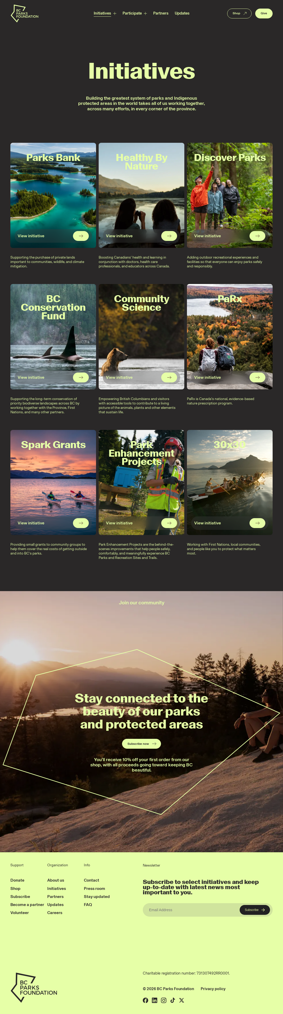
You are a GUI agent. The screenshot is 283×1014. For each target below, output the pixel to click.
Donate (17, 880)
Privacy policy (213, 988)
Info (87, 865)
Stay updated (97, 896)
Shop (240, 13)
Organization (57, 865)
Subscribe (20, 896)
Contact (91, 880)
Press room (94, 888)
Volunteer (19, 912)
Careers (54, 912)
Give (264, 13)
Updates (182, 13)
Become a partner (27, 904)
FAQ (88, 904)
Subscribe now (142, 743)
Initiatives (102, 13)
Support (17, 865)
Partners (161, 13)
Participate (132, 13)
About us (55, 880)
